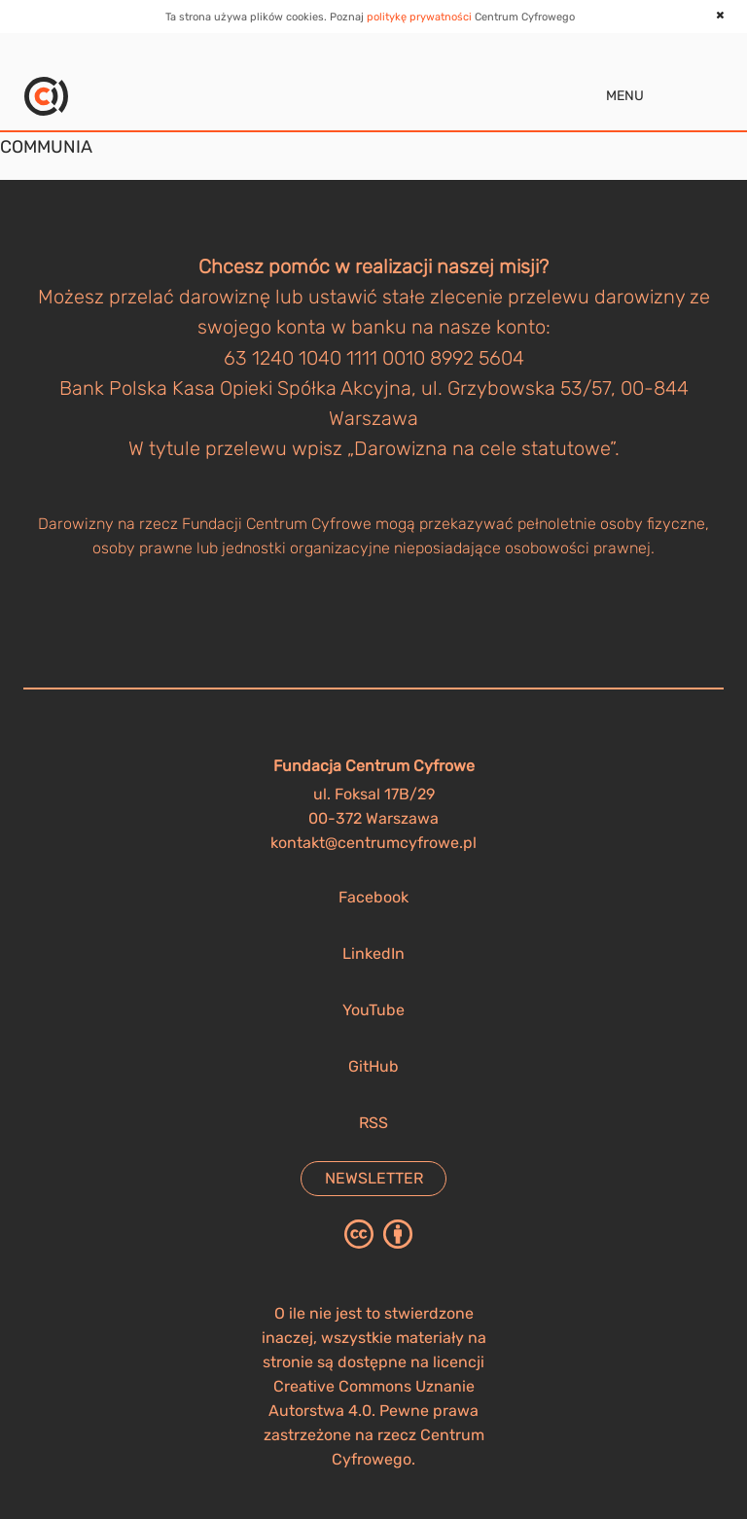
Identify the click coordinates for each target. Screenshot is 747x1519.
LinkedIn (373, 953)
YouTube (373, 1010)
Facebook (373, 897)
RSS (373, 1122)
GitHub (373, 1066)
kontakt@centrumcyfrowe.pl (373, 842)
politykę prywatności (419, 17)
